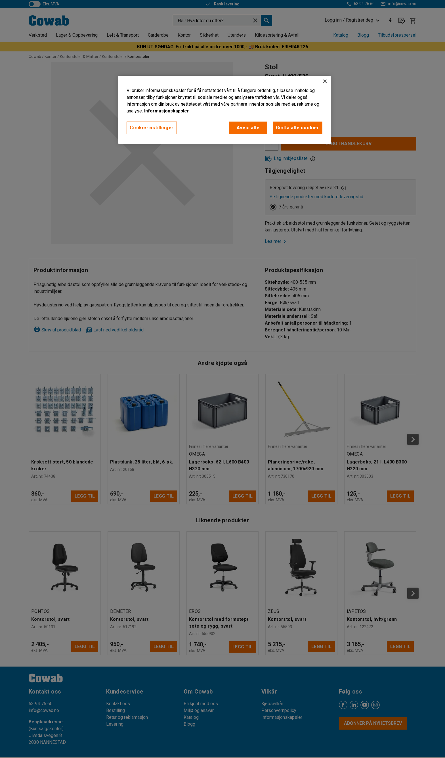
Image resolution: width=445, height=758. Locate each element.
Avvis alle (248, 127)
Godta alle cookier (297, 127)
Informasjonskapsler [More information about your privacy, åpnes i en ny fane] (166, 111)
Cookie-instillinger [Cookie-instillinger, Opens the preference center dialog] (152, 127)
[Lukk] (325, 81)
